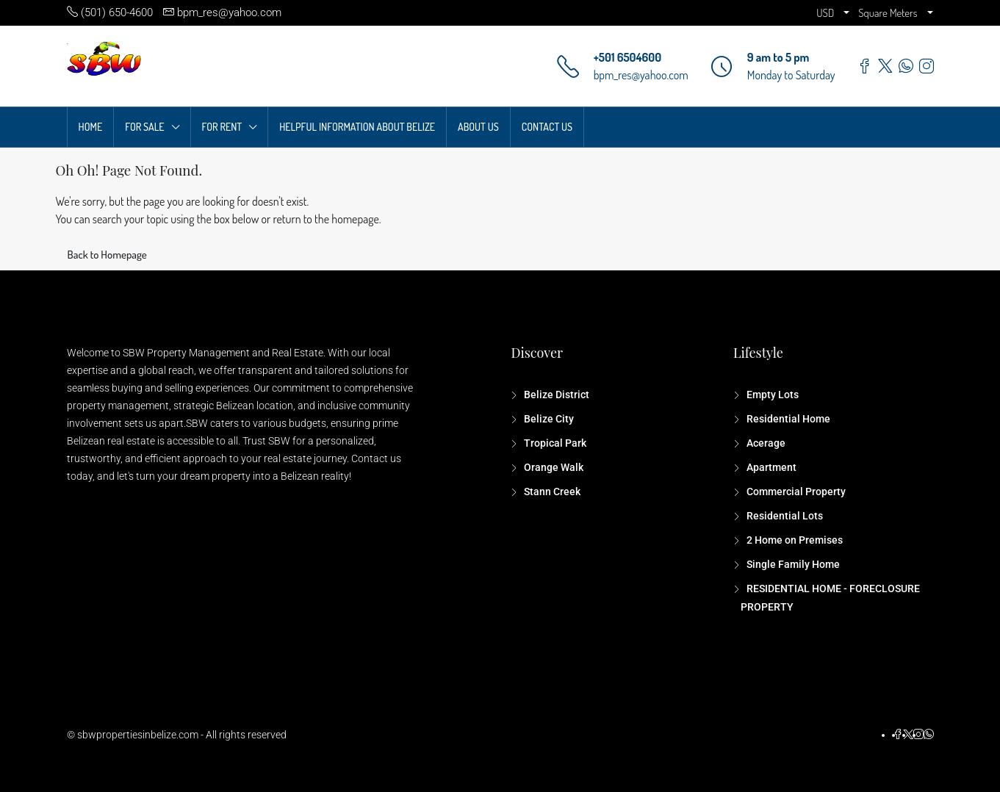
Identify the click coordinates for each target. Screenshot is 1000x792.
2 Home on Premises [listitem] (793, 540)
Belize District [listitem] (555, 394)
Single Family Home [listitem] (792, 564)
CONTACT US (547, 126)
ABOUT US (478, 126)
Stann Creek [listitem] (551, 491)
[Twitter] (908, 735)
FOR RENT (222, 126)
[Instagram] (918, 735)
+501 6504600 (628, 57)
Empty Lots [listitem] (771, 394)
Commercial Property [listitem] (795, 491)
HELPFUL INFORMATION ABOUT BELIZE (357, 126)
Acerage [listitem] (764, 443)
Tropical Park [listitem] (554, 443)
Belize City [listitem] (548, 419)
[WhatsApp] (929, 735)
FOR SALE (144, 126)
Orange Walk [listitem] (552, 467)
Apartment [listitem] (770, 467)
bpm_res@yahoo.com (641, 75)
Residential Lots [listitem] (783, 516)
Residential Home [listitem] (787, 419)
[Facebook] (898, 735)
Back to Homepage (107, 255)
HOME (91, 126)
